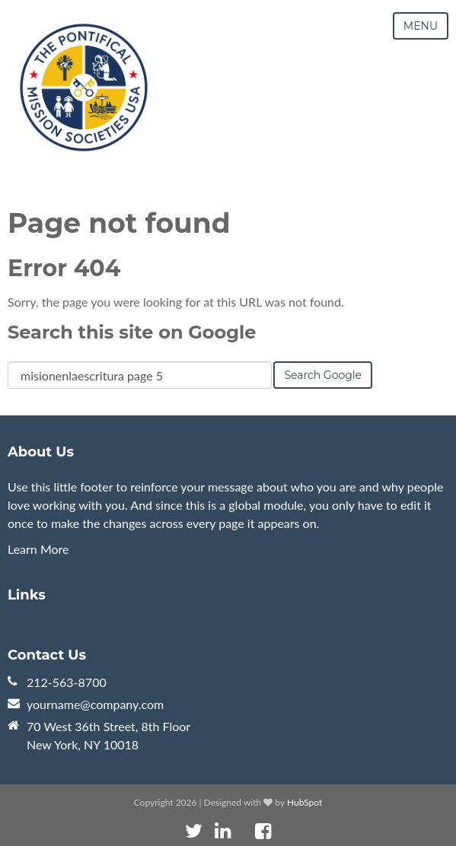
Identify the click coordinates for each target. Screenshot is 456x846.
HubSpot (304, 802)
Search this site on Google (132, 332)
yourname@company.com (95, 704)
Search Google (323, 375)
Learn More (38, 549)
